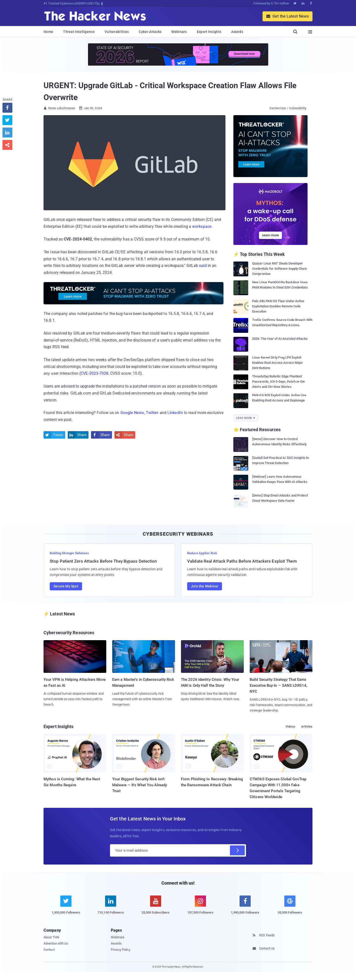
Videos (290, 726)
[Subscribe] (237, 850)
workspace (202, 226)
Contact (49, 949)
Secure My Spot (65, 586)
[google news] (290, 905)
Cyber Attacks (150, 32)
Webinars (179, 32)
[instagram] (200, 907)
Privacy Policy (120, 949)
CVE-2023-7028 (94, 373)
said (202, 265)
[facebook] (245, 907)
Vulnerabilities (117, 32)
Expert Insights (209, 32)
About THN (51, 937)
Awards (237, 32)
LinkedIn (175, 412)
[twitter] (66, 907)
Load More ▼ (246, 418)
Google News (132, 412)
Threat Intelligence (79, 32)
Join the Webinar (204, 586)
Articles (306, 726)
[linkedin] (111, 907)
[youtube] (156, 907)
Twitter (152, 412)
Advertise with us (56, 943)
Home (48, 32)
